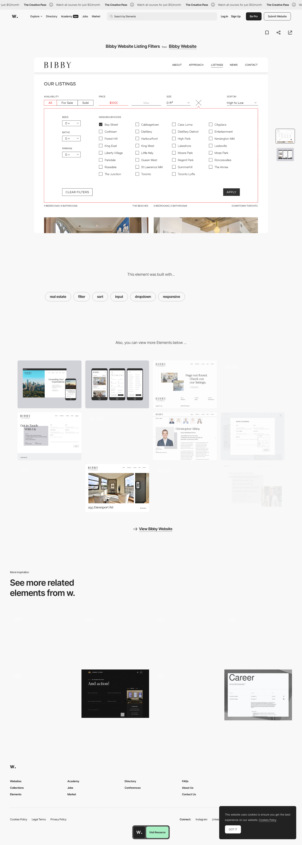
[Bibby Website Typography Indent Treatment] (253, 488)
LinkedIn (217, 819)
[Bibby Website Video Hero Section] (253, 436)
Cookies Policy (18, 819)
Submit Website (277, 16)
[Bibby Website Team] (185, 436)
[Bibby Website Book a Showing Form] (185, 384)
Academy (69, 16)
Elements (15, 794)
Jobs (85, 16)
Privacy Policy (58, 819)
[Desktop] (49, 384)
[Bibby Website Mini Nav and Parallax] (253, 384)
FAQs (185, 781)
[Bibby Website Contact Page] (49, 436)
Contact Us (189, 794)
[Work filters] (44, 638)
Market (96, 16)
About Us (187, 787)
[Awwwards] (15, 16)
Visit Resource (157, 832)
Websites (15, 781)
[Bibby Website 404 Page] (117, 436)
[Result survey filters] (187, 693)
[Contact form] (115, 693)
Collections (17, 787)
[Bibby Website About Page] (49, 488)
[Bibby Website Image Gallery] (117, 488)
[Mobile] (117, 384)
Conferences (133, 787)
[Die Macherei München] (258, 638)
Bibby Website (182, 46)
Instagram (201, 819)
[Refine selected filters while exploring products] (187, 638)
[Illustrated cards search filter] (44, 693)
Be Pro (254, 16)
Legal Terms (39, 819)
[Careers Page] (258, 694)
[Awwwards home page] (139, 832)
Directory (51, 16)
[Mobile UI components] (115, 638)
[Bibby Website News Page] (185, 488)
